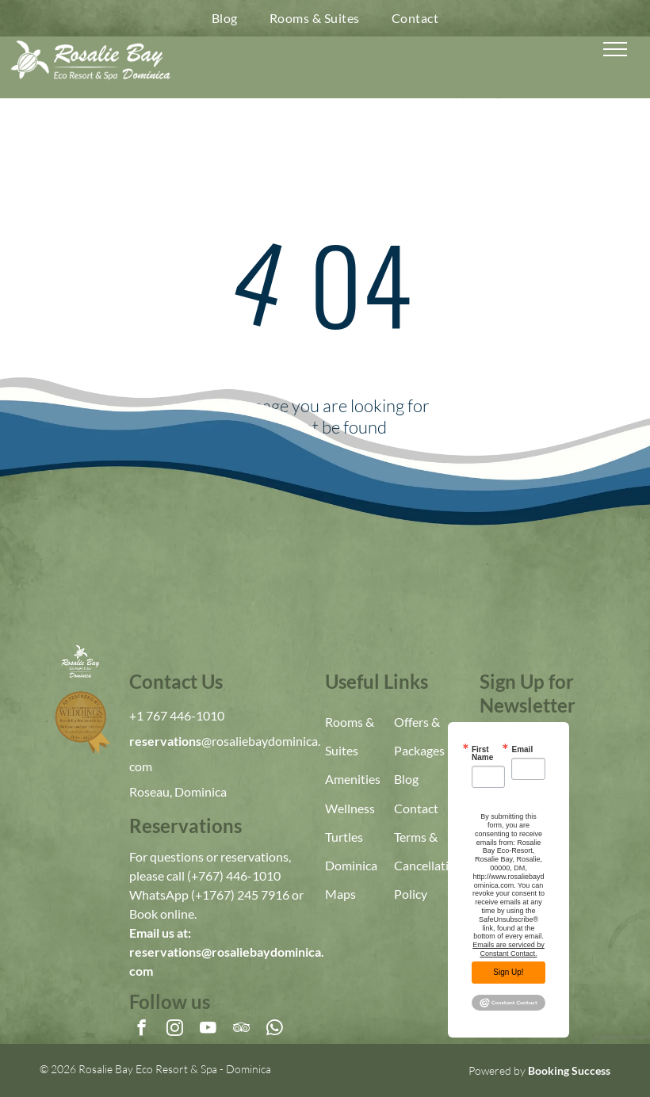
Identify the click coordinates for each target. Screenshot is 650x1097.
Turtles (344, 836)
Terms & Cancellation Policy (428, 865)
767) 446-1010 (239, 875)
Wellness (350, 808)
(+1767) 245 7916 (240, 894)
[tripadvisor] (241, 1029)
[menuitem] (225, 18)
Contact (416, 808)
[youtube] (208, 1029)
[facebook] (141, 1029)
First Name (482, 754)
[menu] (615, 49)
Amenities (352, 778)
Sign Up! (508, 972)
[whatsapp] (274, 1029)
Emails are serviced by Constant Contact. (508, 949)
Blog (406, 778)
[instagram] (174, 1029)
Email (522, 750)
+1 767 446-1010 (176, 715)
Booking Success (569, 1070)
